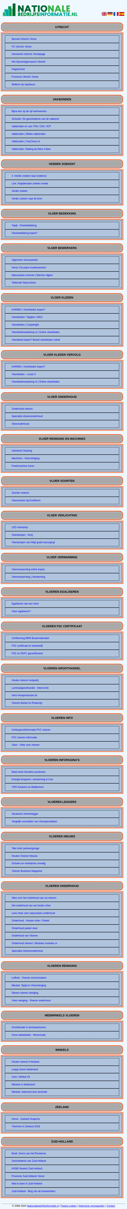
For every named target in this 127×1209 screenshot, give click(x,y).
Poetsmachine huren (23, 466)
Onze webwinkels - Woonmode (29, 1035)
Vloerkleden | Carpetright (25, 324)
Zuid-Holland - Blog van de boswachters (33, 1191)
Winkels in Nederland (23, 1084)
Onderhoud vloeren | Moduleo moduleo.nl (34, 943)
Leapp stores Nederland (25, 1069)
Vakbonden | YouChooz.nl (26, 141)
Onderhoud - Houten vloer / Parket (30, 920)
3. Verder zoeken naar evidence (29, 175)
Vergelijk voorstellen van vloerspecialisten (34, 821)
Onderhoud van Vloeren (25, 935)
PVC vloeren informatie (24, 737)
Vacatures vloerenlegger (25, 813)
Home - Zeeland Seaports (26, 1119)
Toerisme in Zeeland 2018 (26, 1126)
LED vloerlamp (20, 527)
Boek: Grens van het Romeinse (29, 1153)
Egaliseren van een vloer (25, 603)
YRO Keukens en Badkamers (28, 787)
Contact (110, 1205)
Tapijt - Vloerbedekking (24, 225)
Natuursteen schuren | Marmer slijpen (32, 275)
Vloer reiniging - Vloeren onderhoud (31, 1000)
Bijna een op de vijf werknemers (29, 111)
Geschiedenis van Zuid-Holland (29, 1160)
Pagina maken (69, 1205)
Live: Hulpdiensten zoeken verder (30, 183)
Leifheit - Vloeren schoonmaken (29, 977)
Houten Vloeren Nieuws (25, 856)
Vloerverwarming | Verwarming (28, 576)
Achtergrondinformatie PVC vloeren (31, 729)
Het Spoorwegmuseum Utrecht (28, 61)
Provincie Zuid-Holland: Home (28, 1176)
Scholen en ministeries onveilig (29, 863)
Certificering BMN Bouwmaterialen (30, 638)
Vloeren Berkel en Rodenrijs (27, 703)
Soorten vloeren (20, 492)
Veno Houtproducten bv (24, 695)
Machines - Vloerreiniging (25, 458)
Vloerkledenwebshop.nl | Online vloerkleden (36, 332)
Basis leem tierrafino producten (29, 771)
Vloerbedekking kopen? (24, 233)
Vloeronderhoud (20, 423)
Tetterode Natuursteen (24, 282)
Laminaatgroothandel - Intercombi (30, 687)
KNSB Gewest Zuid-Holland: (27, 1168)
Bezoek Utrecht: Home (24, 39)
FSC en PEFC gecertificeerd (27, 653)
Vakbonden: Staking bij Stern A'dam (31, 149)
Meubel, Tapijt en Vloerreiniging (29, 985)
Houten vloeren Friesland (25, 1061)
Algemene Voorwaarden (25, 259)
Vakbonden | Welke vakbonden (29, 134)
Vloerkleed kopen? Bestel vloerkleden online (36, 339)
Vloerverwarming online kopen (28, 569)
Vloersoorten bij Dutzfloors (26, 500)
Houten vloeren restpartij (25, 680)
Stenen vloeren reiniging (25, 992)
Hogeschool (18, 69)
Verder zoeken (20, 191)
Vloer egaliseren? (21, 611)
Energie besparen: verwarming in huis (32, 779)
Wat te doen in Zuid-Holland (27, 1183)
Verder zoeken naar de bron (27, 198)
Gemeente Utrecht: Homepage (28, 54)
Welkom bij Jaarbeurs (23, 84)
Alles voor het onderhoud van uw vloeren (34, 897)
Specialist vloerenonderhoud (27, 416)
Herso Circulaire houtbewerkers (29, 267)
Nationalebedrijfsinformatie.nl (43, 1205)
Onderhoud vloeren (22, 408)
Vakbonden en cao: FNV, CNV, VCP (31, 126)
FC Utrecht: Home (22, 46)
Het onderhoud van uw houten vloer (31, 905)
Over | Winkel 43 (21, 1076)
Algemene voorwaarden (92, 1205)
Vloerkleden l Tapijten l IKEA (27, 317)
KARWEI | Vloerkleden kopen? (28, 309)
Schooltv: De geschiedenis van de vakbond (35, 118)
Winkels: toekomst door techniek (29, 1091)
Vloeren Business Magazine (27, 871)
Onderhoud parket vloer (25, 928)
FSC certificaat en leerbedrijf (27, 645)
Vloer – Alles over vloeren (26, 744)
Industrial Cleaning (22, 450)
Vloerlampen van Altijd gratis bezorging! (33, 542)
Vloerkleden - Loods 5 (24, 374)
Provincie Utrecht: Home (25, 76)
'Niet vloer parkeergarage (25, 848)
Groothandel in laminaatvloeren (29, 1027)
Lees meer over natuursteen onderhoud (33, 913)
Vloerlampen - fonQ (22, 534)
